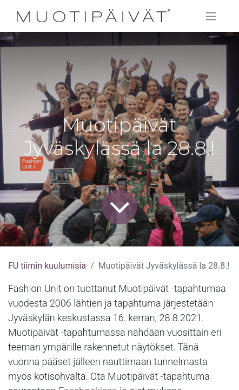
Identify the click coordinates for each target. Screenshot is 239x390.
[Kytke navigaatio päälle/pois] (211, 16)
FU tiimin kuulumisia (47, 266)
